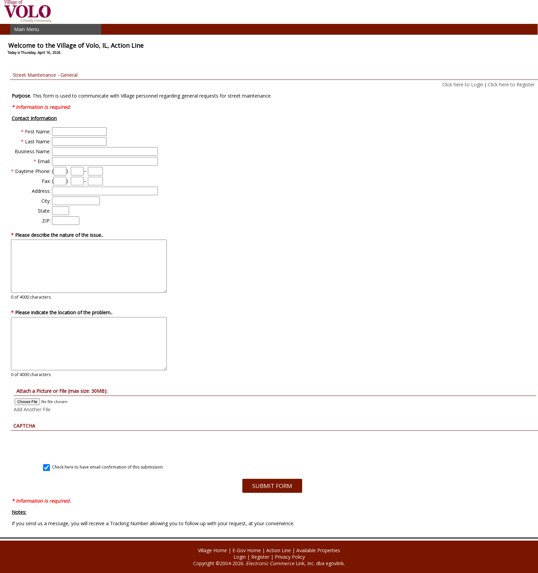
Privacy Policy (290, 557)
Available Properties (318, 550)
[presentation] (272, 444)
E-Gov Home (246, 550)
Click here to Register (511, 84)
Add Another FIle (32, 409)
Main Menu (26, 29)
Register (260, 557)
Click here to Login (462, 84)
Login (239, 557)
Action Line (278, 550)
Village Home (212, 550)
